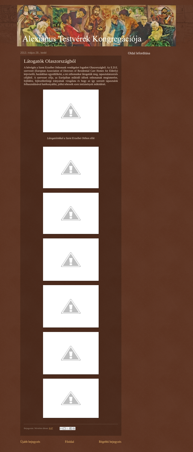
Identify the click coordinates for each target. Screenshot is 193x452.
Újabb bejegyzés (30, 441)
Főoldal (69, 441)
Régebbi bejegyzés (110, 441)
